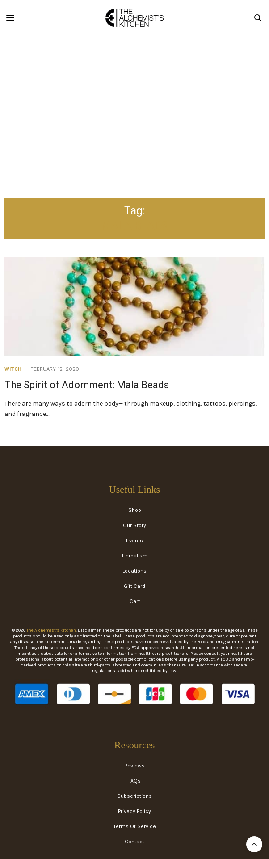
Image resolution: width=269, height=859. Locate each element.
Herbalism (134, 556)
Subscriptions (134, 796)
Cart (135, 601)
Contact (134, 841)
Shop (134, 510)
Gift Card (134, 586)
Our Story (134, 525)
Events (134, 540)
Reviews (134, 766)
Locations (134, 571)
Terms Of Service (134, 826)
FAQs (134, 781)
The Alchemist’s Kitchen (51, 630)
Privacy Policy (134, 811)
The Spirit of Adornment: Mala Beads (86, 384)
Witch (12, 369)
